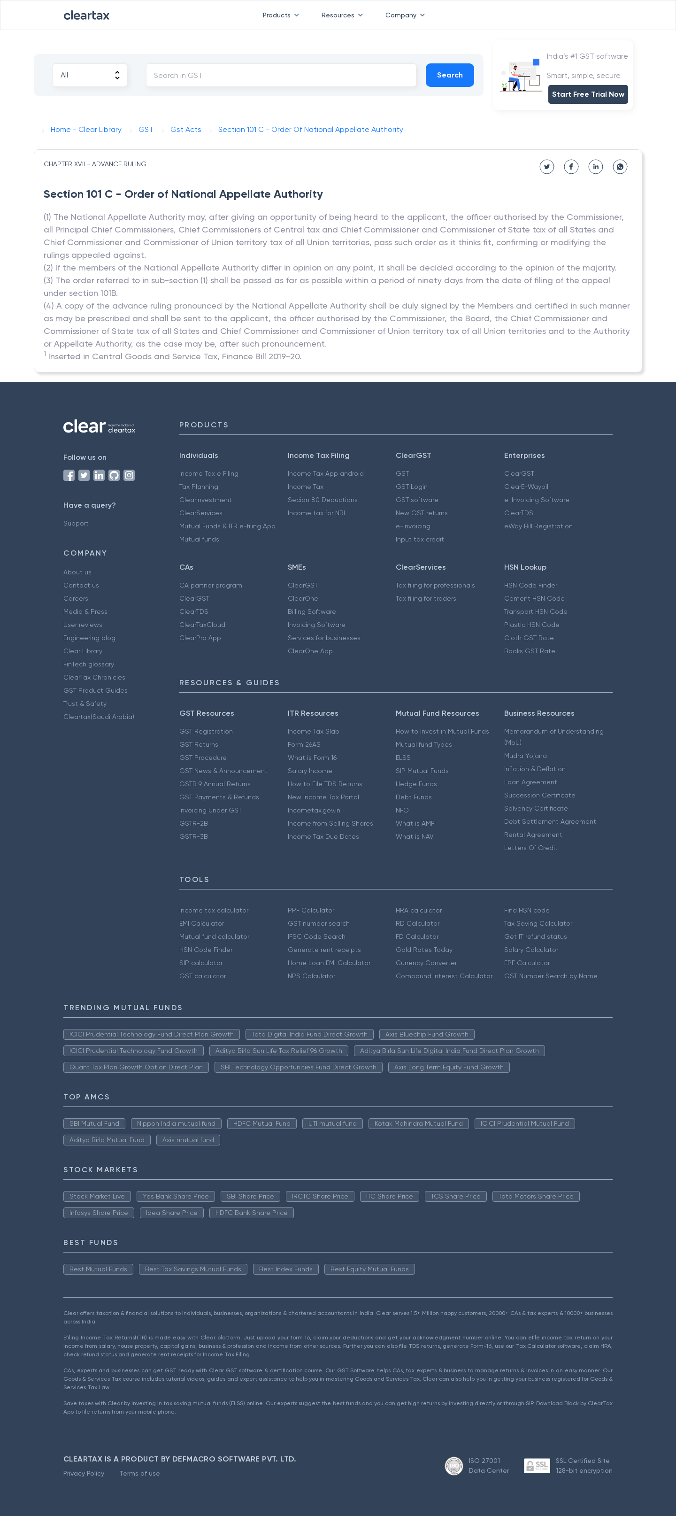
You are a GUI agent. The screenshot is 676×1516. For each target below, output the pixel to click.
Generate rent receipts (324, 949)
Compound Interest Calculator (444, 976)
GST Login (412, 486)
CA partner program (210, 585)
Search (450, 74)
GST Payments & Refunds (219, 797)
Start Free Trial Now (588, 94)
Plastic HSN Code (532, 624)
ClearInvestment (205, 499)
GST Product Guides (95, 690)
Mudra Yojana (525, 755)
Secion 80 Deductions (323, 499)
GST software (417, 499)
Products (283, 15)
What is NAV (415, 836)
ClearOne (303, 598)
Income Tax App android (326, 473)
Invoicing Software (317, 624)
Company (407, 15)
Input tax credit (420, 539)
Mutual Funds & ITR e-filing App (227, 526)
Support (76, 523)
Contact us (81, 585)
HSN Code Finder (530, 585)
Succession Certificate (540, 795)
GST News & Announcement (223, 770)
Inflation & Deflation (535, 769)
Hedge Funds (416, 784)
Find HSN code (527, 910)
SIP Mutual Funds (422, 770)
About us (77, 572)
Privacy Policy (83, 1473)
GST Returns (198, 744)
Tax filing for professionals (435, 585)
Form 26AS (304, 744)
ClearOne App (310, 651)
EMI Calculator (201, 923)
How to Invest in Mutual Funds (442, 731)
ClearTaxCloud (202, 624)
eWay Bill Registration (538, 526)
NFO (402, 810)
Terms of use (139, 1473)
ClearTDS (518, 513)
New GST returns (422, 513)
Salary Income (310, 770)
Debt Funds (414, 797)
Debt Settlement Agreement (550, 821)
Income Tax (305, 486)
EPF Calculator (527, 963)
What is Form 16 (312, 757)
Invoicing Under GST (210, 810)
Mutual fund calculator (214, 936)
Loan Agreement (530, 782)
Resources (344, 15)
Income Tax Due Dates (323, 836)
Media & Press (85, 611)
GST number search (319, 923)
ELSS (403, 757)
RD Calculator (417, 923)
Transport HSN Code (536, 611)
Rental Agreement (533, 834)
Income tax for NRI (316, 513)
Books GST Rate (529, 651)
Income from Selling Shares (330, 823)
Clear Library (82, 651)
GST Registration (206, 731)
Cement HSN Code (534, 598)
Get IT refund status (535, 936)
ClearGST (519, 473)
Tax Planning (198, 486)
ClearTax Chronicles (94, 677)
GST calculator (202, 976)
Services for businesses (324, 638)
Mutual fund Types (424, 744)
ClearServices (201, 513)
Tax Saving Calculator (538, 923)
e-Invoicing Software (536, 499)
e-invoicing (413, 526)
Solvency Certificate (536, 808)
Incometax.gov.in (314, 810)
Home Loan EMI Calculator (329, 963)
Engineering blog (89, 638)
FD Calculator (417, 936)
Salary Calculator (531, 949)
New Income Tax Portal (323, 797)
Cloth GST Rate (529, 638)
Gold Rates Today (424, 949)
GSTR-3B (193, 836)
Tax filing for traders (426, 598)
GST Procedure (203, 757)
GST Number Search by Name (551, 976)
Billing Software (312, 611)
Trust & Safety (85, 703)
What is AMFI (416, 823)
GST (402, 473)
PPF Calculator (311, 910)
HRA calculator (419, 910)
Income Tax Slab (313, 731)
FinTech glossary (88, 664)
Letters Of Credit (531, 847)
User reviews (82, 624)
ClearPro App (200, 638)
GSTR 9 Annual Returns (215, 784)
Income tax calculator (213, 910)
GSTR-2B (193, 823)
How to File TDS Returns (325, 784)
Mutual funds (199, 539)
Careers (75, 598)
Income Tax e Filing (208, 473)
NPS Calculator (311, 976)
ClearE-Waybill (527, 486)
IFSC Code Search (317, 936)
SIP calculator (201, 963)
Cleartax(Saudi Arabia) (98, 716)
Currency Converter (426, 963)
